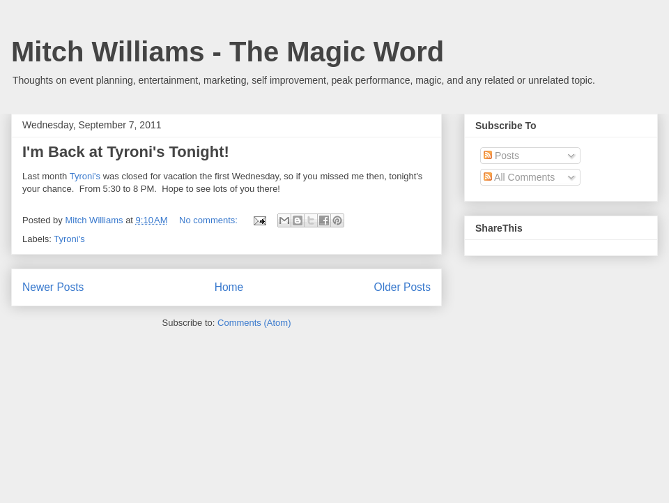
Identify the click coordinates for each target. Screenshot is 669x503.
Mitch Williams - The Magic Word (227, 51)
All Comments (519, 177)
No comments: (209, 220)
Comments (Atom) (254, 322)
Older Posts (402, 287)
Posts (501, 155)
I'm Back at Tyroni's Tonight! (125, 151)
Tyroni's (85, 176)
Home (229, 287)
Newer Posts (53, 287)
